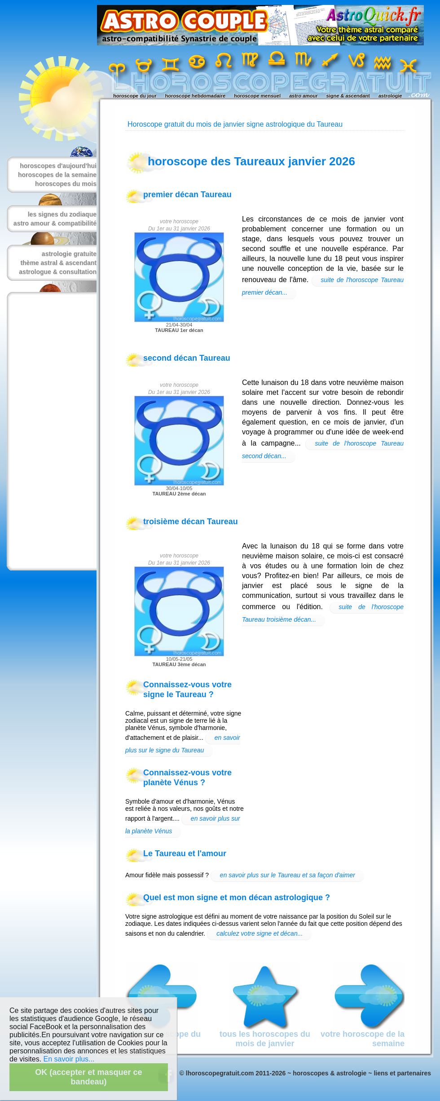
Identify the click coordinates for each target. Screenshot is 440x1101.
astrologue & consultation (58, 271)
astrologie (390, 95)
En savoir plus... (69, 1059)
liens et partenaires (402, 1073)
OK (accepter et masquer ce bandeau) (88, 1077)
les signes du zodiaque (62, 214)
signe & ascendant (348, 95)
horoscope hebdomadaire (195, 95)
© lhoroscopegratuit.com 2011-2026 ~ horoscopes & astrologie (273, 1073)
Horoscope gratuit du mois (169, 124)
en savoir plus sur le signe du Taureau (182, 744)
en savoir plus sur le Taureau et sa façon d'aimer (287, 875)
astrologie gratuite (69, 253)
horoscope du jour (135, 95)
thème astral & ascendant (58, 262)
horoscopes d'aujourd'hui (58, 165)
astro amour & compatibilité (55, 223)
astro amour (303, 95)
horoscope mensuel (257, 95)
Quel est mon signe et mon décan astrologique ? (236, 897)
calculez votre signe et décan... (259, 933)
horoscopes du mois (66, 183)
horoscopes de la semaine (57, 174)
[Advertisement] (50, 431)
